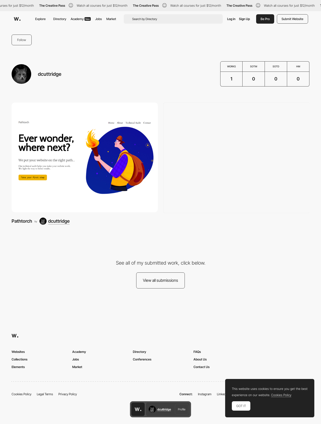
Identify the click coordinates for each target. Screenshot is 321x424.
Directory (59, 19)
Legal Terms (45, 394)
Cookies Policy (21, 394)
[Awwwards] (17, 19)
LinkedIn (222, 394)
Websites (18, 352)
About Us (200, 359)
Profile (181, 409)
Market (111, 19)
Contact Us (201, 367)
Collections (19, 359)
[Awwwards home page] (138, 409)
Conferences (142, 359)
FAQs (197, 352)
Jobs (98, 19)
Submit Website (292, 19)
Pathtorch (22, 221)
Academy (81, 19)
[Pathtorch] (85, 157)
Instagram (205, 394)
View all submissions (160, 280)
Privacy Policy (67, 394)
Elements (18, 367)
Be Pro (265, 19)
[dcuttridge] (54, 221)
